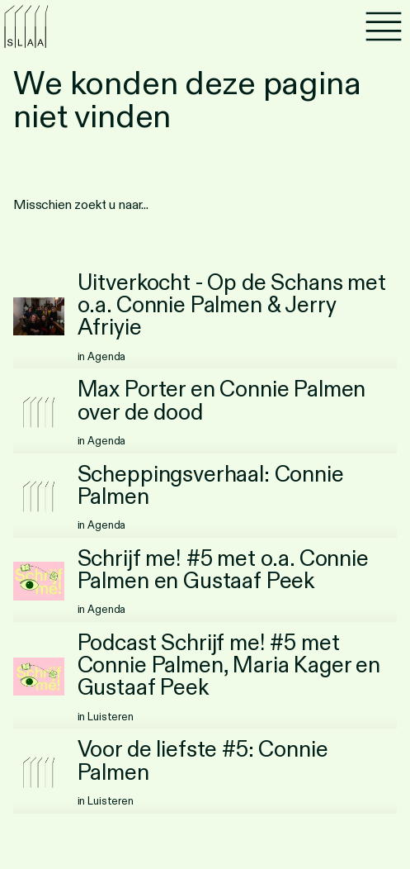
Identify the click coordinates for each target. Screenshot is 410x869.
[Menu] (383, 26)
